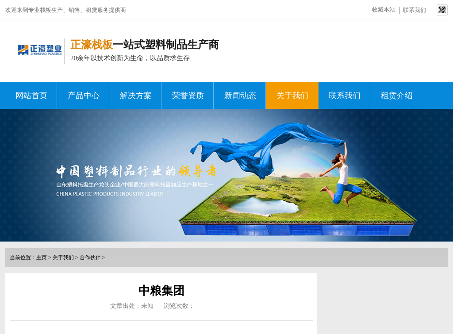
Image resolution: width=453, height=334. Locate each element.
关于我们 (292, 95)
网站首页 (31, 95)
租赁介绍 (397, 95)
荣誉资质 (188, 95)
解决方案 (136, 95)
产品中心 (84, 95)
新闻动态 (240, 95)
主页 (41, 257)
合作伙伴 (90, 257)
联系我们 (414, 10)
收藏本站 (383, 9)
